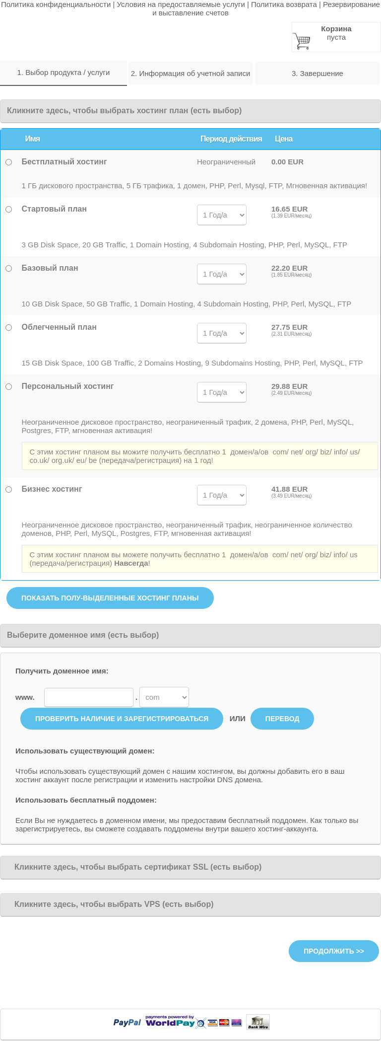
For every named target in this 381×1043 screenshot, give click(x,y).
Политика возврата (284, 4)
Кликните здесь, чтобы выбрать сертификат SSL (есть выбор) (134, 867)
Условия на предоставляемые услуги (181, 4)
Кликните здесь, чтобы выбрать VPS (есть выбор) (110, 904)
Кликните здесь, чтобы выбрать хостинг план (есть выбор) (124, 110)
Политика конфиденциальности (56, 4)
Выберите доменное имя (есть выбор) (83, 635)
